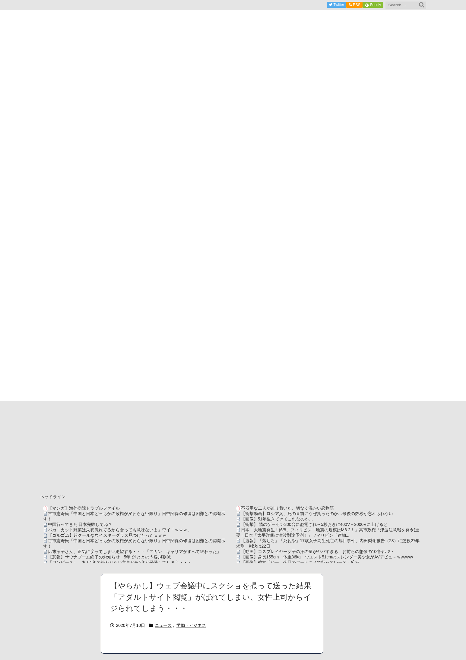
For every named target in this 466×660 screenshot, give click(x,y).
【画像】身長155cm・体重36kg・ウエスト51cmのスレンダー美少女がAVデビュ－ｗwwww (327, 557)
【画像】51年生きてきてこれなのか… (277, 519)
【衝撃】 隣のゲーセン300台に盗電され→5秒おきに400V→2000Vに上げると (314, 524)
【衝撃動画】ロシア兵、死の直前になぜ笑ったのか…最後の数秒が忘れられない (317, 513)
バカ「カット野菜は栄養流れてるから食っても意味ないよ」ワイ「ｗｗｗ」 (120, 529)
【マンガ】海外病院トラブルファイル (84, 508)
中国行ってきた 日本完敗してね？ (80, 524)
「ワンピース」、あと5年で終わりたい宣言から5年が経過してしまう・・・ (120, 562)
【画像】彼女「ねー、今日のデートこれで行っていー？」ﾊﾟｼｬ (300, 562)
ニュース (163, 625)
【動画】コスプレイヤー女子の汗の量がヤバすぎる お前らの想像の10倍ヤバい (317, 551)
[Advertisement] (233, 446)
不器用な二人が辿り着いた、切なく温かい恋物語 (287, 508)
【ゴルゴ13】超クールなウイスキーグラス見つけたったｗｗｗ (107, 535)
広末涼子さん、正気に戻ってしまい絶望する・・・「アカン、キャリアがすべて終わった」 (134, 551)
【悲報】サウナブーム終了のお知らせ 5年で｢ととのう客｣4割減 (109, 557)
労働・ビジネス (191, 625)
